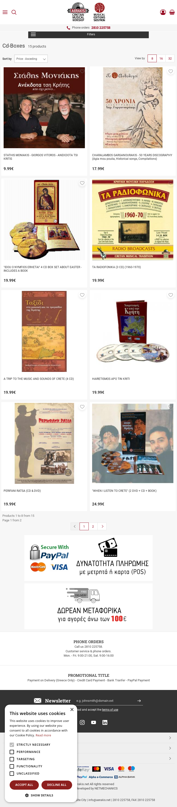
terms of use (110, 709)
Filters (63, 34)
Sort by (7, 59)
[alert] (41, 753)
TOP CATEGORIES (20, 737)
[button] (82, 70)
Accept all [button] (24, 785)
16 (161, 58)
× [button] (72, 710)
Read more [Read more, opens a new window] (43, 735)
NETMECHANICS (106, 788)
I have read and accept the (92, 709)
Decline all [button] (57, 785)
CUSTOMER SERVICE (22, 748)
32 (170, 58)
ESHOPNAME (16, 758)
